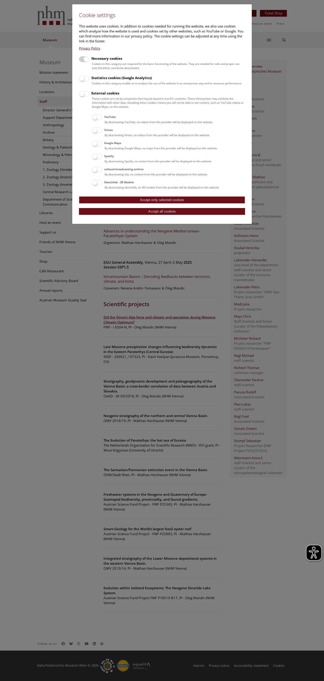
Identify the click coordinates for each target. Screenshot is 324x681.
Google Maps (112, 143)
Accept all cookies (162, 211)
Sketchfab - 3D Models (119, 182)
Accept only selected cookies (162, 199)
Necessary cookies (106, 58)
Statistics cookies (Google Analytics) (121, 78)
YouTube (110, 117)
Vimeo (108, 130)
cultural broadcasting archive (124, 169)
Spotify (109, 156)
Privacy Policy (89, 48)
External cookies (105, 93)
